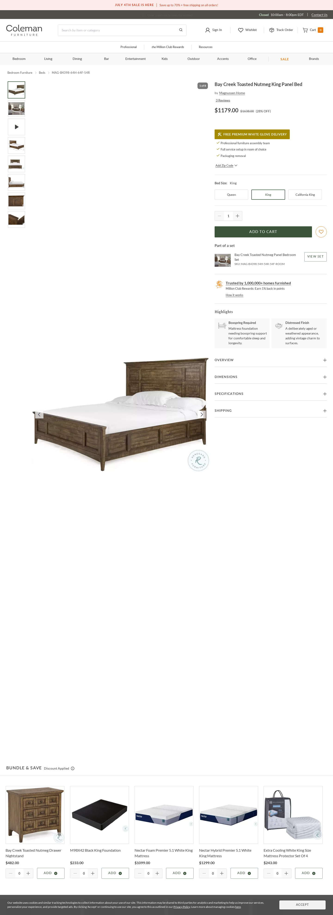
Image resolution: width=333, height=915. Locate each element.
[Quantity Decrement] (219, 216)
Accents (223, 59)
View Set (315, 256)
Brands (314, 59)
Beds (42, 72)
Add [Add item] (51, 873)
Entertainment (135, 59)
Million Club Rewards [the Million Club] (167, 47)
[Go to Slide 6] (16, 182)
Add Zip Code (226, 165)
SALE (285, 59)
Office (252, 59)
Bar (106, 59)
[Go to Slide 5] (16, 164)
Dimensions (226, 377)
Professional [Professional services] (128, 47)
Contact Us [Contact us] (319, 15)
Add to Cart (263, 232)
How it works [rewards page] (234, 295)
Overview (224, 360)
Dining (77, 59)
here (238, 907)
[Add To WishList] (321, 231)
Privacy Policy (181, 907)
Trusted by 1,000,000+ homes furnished (258, 283)
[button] (213, 30)
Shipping (223, 410)
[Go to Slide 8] (16, 219)
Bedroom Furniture (19, 72)
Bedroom (19, 59)
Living (48, 59)
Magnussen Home (232, 93)
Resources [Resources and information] (206, 47)
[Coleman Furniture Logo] (24, 35)
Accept (302, 904)
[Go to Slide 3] (16, 127)
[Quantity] (228, 216)
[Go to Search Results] (181, 30)
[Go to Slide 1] (16, 90)
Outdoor (194, 59)
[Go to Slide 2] (16, 108)
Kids (165, 59)
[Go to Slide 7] (16, 201)
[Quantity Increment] (237, 216)
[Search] (122, 30)
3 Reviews (223, 100)
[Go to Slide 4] (16, 145)
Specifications (229, 394)
